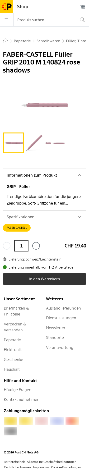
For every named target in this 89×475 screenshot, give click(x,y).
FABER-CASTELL (17, 227)
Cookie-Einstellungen (66, 467)
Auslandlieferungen (63, 308)
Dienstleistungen (61, 317)
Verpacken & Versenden (15, 327)
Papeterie (12, 340)
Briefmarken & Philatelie (16, 311)
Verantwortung (59, 347)
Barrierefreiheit (14, 462)
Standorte (55, 337)
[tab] (13, 142)
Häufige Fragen (17, 389)
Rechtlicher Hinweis (17, 467)
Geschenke (13, 359)
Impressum (41, 467)
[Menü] (6, 20)
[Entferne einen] (6, 246)
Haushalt (12, 369)
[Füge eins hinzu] (36, 246)
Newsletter (55, 327)
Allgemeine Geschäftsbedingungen (51, 462)
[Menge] (21, 245)
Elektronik (13, 349)
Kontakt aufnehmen (21, 399)
